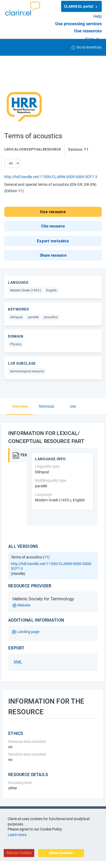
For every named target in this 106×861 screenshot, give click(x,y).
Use (73, 406)
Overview (20, 406)
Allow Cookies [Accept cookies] (61, 853)
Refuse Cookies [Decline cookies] (19, 853)
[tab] (17, 455)
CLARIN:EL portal (81, 6)
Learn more (17, 835)
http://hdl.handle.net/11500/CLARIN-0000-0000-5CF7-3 (50, 177)
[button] (53, 226)
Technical (46, 406)
